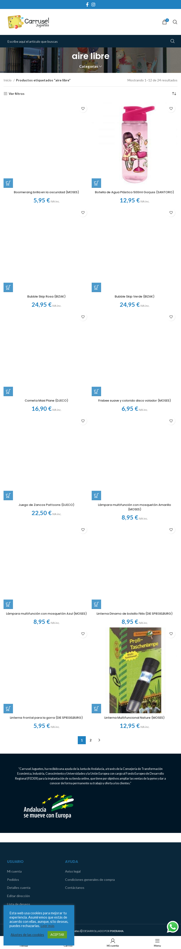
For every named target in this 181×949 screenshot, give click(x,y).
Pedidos (13, 722)
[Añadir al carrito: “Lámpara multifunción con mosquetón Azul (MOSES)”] (8, 442)
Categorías (88, 66)
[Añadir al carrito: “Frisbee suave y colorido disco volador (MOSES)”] (96, 234)
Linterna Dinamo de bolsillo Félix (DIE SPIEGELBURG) (134, 373)
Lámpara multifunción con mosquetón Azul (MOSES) (46, 454)
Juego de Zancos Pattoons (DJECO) (46, 347)
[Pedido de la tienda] (173, 93)
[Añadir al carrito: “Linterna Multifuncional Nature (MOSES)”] (96, 551)
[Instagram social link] (93, 4)
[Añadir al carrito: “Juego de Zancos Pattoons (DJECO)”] (8, 338)
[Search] (175, 22)
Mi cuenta (14, 714)
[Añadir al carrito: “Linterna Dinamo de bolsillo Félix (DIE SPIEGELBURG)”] (96, 361)
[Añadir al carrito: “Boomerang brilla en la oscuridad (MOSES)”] (8, 102)
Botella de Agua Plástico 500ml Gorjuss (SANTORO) (135, 194)
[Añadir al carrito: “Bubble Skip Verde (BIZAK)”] (96, 211)
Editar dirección (18, 739)
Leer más (47, 926)
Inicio (8, 80)
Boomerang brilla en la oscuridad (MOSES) (46, 111)
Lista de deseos (18, 747)
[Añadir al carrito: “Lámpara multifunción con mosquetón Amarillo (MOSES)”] (96, 257)
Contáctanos (74, 730)
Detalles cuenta (18, 730)
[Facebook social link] (87, 4)
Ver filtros (17, 94)
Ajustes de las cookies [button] (27, 935)
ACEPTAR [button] (57, 934)
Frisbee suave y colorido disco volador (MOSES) (135, 243)
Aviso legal (73, 714)
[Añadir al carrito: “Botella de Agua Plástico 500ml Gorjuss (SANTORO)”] (96, 183)
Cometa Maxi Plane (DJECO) (46, 243)
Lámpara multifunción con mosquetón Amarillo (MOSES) (135, 269)
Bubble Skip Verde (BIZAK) (134, 220)
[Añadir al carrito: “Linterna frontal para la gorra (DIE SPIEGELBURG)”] (8, 470)
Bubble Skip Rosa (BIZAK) (46, 220)
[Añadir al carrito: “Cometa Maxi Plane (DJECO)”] (8, 234)
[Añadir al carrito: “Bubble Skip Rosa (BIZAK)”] (8, 211)
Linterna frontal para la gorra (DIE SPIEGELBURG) (46, 479)
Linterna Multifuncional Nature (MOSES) (134, 560)
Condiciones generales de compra (90, 722)
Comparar (14, 755)
